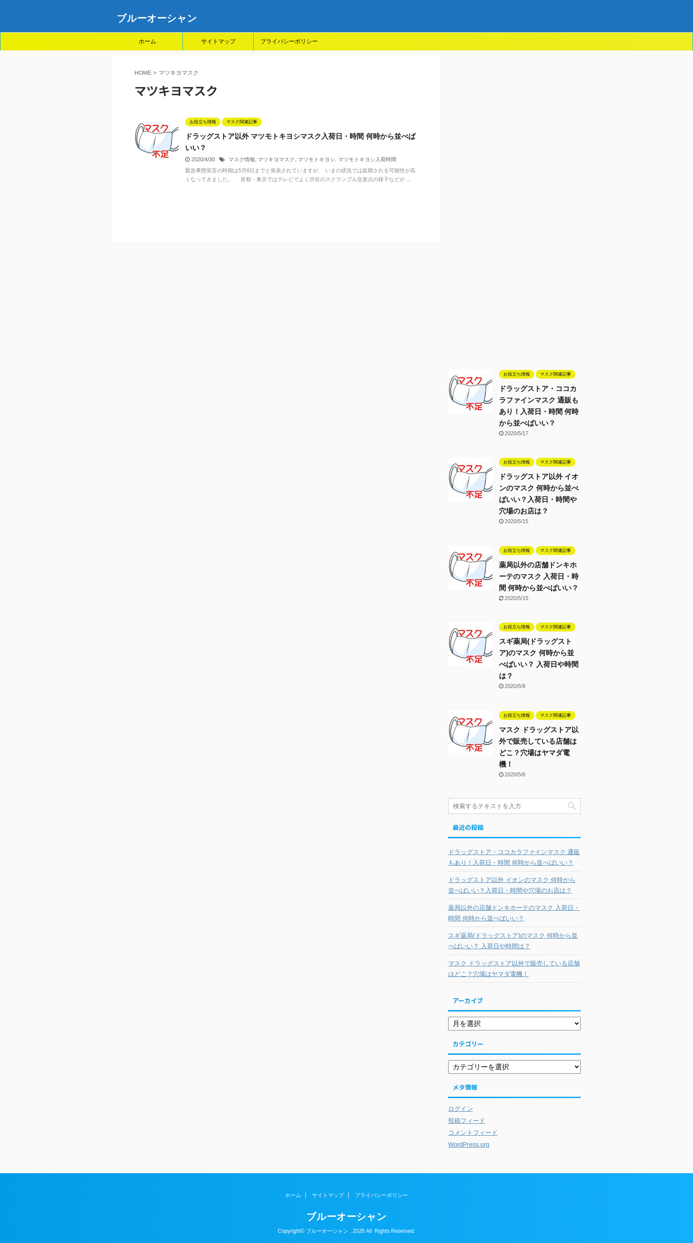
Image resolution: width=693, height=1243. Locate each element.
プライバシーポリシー (289, 41)
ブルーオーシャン (157, 18)
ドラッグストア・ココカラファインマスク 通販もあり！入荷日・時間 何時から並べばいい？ (514, 857)
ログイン (460, 1108)
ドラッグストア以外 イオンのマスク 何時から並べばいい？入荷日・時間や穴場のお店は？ (511, 885)
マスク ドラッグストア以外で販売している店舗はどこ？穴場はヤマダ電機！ (514, 968)
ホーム (147, 41)
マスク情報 (241, 159)
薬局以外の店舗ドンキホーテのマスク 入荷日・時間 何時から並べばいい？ (539, 576)
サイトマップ (218, 41)
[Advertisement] (514, 211)
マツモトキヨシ (316, 159)
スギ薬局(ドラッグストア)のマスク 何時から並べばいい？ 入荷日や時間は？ (513, 941)
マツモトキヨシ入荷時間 (367, 159)
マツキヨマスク (276, 159)
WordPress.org (468, 1144)
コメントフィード (473, 1132)
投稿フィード (466, 1120)
